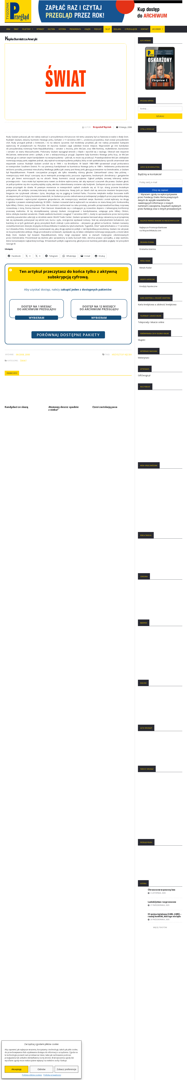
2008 (27, 354)
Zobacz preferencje (66, 1069)
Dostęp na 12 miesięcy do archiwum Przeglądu (99, 308)
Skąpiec (141, 339)
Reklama (117, 29)
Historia (62, 29)
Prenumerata (75, 29)
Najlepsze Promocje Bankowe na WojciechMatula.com (153, 229)
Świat (16, 29)
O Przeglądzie (131, 29)
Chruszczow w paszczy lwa (161, 889)
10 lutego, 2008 (124, 127)
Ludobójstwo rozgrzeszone (162, 902)
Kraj (8, 29)
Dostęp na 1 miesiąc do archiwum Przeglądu (36, 308)
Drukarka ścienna (147, 249)
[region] (108, 11)
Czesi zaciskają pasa (104, 407)
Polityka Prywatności (15, 1021)
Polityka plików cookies (32, 1075)
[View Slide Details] (108, 11)
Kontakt (144, 29)
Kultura (51, 29)
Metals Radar (145, 267)
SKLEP (107, 29)
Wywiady (40, 29)
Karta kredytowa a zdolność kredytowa (157, 304)
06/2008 (20, 354)
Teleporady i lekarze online (151, 322)
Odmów (41, 1069)
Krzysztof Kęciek (102, 127)
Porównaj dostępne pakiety (68, 334)
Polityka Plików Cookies (17, 1026)
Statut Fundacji (13, 1030)
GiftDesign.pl (144, 375)
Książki (88, 29)
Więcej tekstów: (160, 927)
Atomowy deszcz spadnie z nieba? (63, 408)
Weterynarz (143, 357)
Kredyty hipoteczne (148, 286)
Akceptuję (16, 1069)
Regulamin (11, 1035)
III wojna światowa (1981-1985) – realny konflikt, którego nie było (164, 915)
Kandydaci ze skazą (16, 407)
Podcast (98, 29)
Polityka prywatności (52, 1075)
